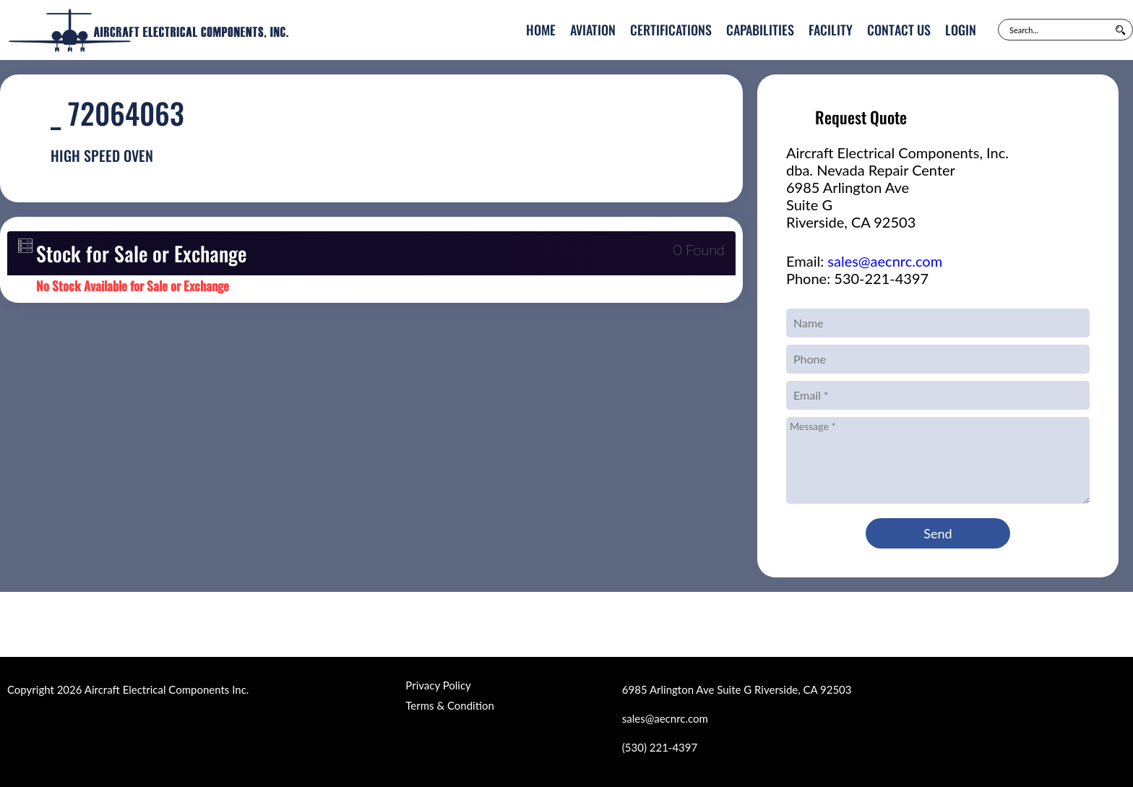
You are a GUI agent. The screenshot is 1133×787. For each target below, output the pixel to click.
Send (937, 533)
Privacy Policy (437, 685)
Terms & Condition (449, 705)
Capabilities (760, 29)
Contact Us (899, 29)
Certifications (671, 29)
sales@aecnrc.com (884, 261)
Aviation (593, 29)
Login (960, 29)
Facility (831, 29)
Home (541, 29)
